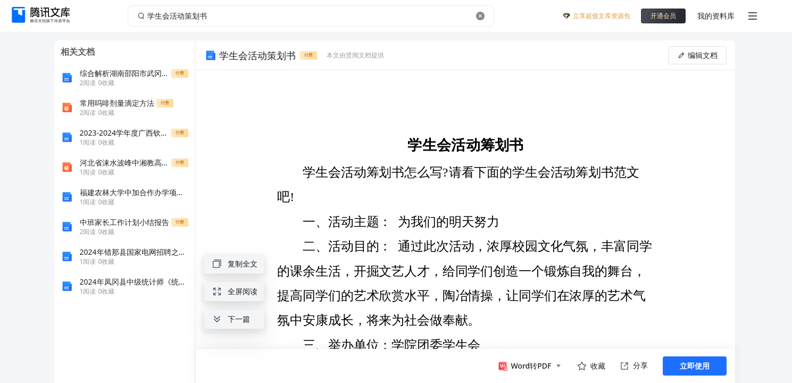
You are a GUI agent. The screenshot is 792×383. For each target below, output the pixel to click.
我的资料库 (716, 16)
